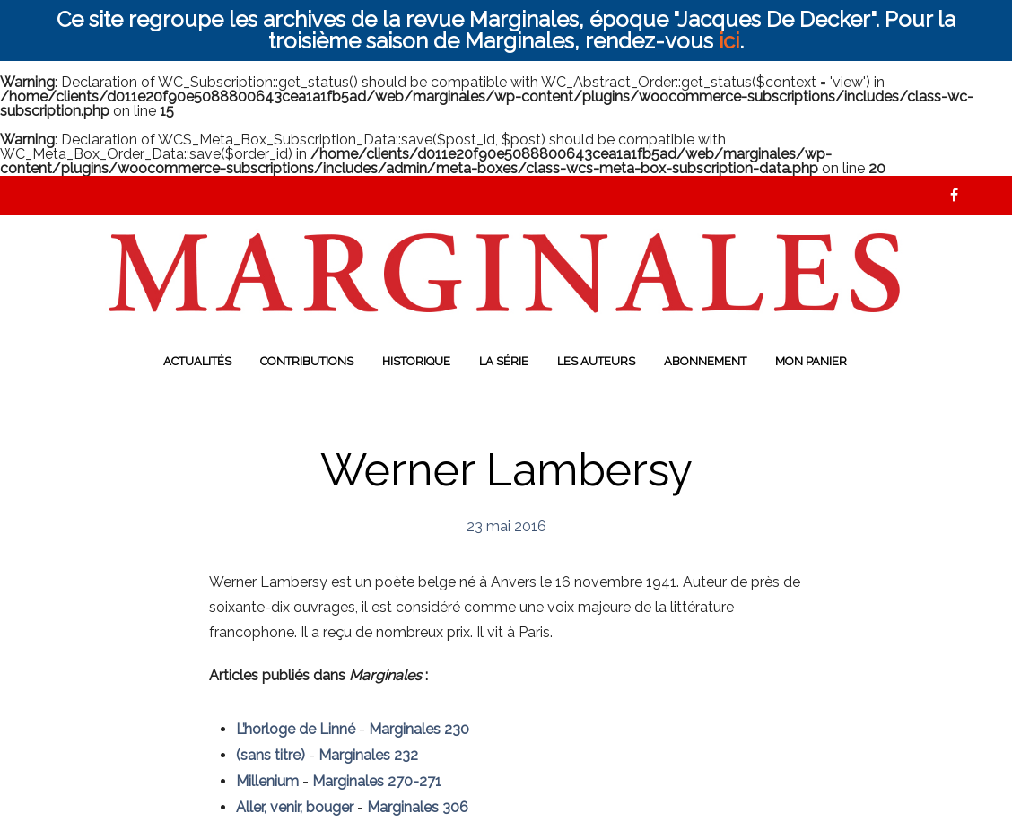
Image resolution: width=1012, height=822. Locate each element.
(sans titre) (270, 755)
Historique (416, 361)
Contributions (306, 361)
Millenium (267, 781)
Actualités (197, 361)
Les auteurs (596, 361)
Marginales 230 (419, 729)
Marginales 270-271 (376, 781)
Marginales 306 (417, 807)
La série (503, 361)
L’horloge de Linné (295, 729)
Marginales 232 (368, 755)
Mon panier (811, 361)
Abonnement (705, 361)
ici (729, 41)
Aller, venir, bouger (294, 807)
